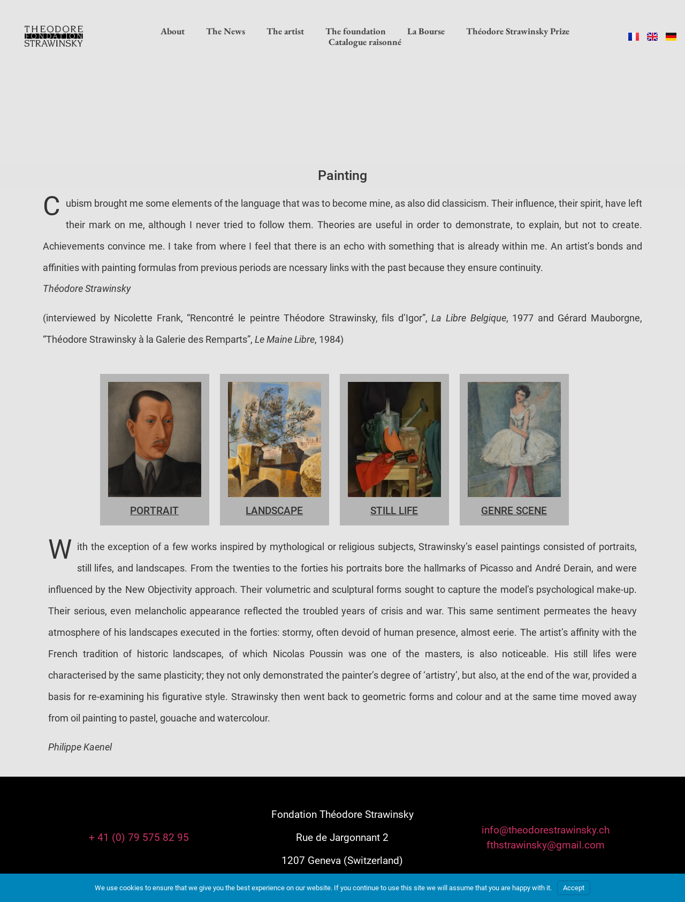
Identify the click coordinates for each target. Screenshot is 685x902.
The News (225, 31)
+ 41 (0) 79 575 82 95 (139, 837)
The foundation (355, 31)
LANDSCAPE (274, 511)
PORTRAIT (154, 511)
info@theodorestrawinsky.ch (546, 830)
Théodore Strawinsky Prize (517, 31)
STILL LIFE (394, 511)
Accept (573, 888)
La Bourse (426, 31)
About (173, 31)
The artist (285, 31)
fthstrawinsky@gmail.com (545, 845)
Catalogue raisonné (365, 41)
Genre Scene (514, 511)
